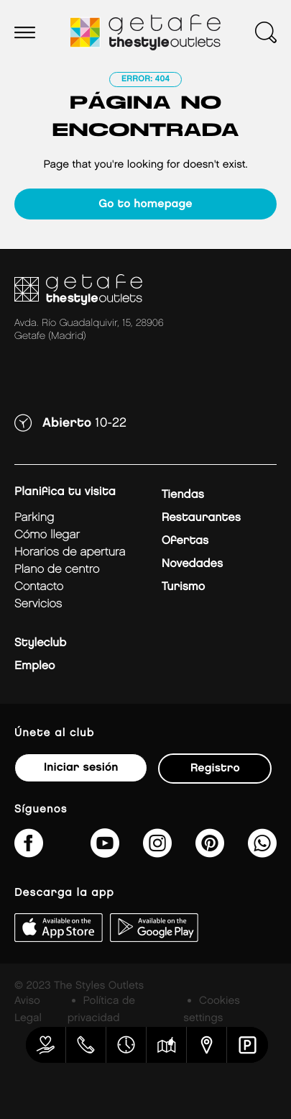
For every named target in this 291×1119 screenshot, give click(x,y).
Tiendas (183, 494)
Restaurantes (201, 517)
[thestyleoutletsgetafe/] (28, 852)
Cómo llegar (47, 535)
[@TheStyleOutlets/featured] (105, 852)
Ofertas (185, 540)
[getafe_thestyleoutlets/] (157, 852)
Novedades (192, 563)
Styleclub (40, 643)
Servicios (38, 604)
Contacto (38, 586)
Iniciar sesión (81, 767)
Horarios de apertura (69, 552)
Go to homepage (145, 204)
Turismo (183, 586)
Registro (215, 768)
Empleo (34, 666)
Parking (34, 517)
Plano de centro (56, 569)
